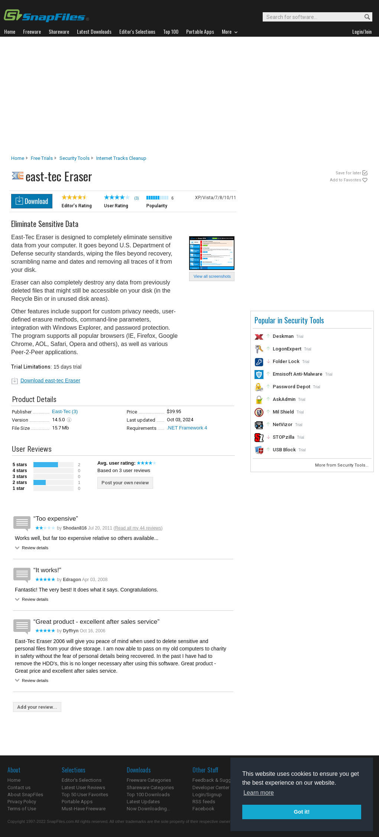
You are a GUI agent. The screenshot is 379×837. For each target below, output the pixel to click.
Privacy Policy (21, 801)
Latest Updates (143, 801)
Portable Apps (77, 801)
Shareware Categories (150, 787)
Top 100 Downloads (148, 794)
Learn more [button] (258, 793)
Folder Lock (286, 361)
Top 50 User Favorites (85, 794)
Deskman (283, 336)
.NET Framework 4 (187, 428)
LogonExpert (287, 349)
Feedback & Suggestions (219, 780)
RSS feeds (203, 801)
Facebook (203, 808)
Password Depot (291, 386)
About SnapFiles (25, 794)
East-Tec (61, 411)
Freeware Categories (149, 780)
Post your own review (125, 482)
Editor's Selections (81, 780)
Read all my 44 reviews (138, 528)
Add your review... (37, 707)
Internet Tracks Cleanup (121, 158)
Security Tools (74, 158)
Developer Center (210, 787)
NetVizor (282, 424)
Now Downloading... (148, 808)
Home (17, 158)
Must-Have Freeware (84, 808)
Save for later (348, 173)
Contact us (18, 787)
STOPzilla (283, 437)
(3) (75, 411)
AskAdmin (284, 399)
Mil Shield (283, 412)
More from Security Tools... (342, 465)
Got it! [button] (302, 812)
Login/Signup (207, 794)
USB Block (284, 449)
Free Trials (42, 158)
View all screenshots (212, 276)
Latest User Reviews (83, 787)
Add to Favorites (345, 180)
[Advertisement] (189, 98)
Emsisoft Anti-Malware (298, 374)
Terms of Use (21, 808)
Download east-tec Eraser (50, 380)
